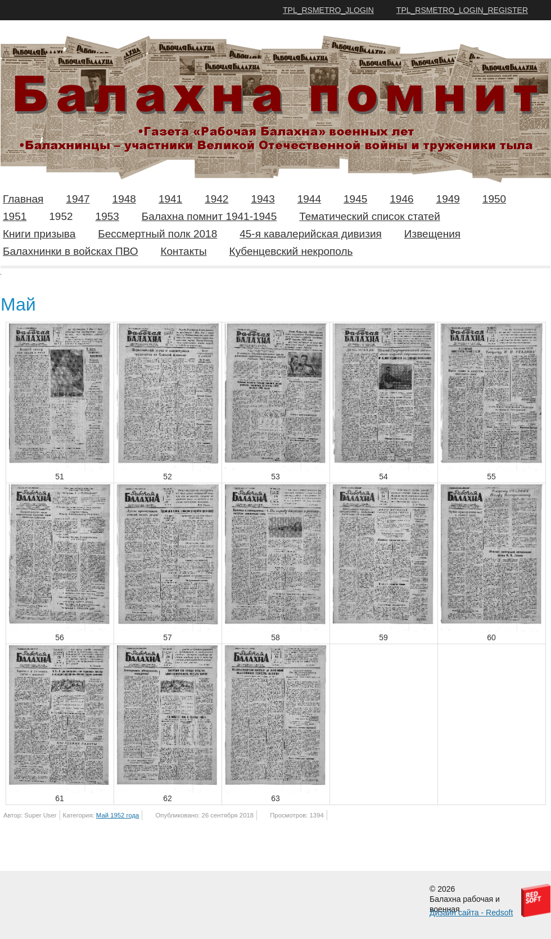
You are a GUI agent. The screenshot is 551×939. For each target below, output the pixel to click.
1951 (14, 216)
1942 (216, 199)
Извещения (432, 234)
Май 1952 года (117, 815)
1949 (448, 199)
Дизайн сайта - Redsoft (471, 912)
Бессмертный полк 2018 (157, 234)
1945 (355, 199)
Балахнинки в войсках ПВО (70, 251)
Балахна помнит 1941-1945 (209, 216)
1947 (77, 199)
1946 (401, 199)
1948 (124, 199)
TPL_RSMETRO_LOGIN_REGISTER (462, 10)
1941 (170, 199)
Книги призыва (39, 234)
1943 (262, 199)
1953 (107, 216)
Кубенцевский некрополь (291, 251)
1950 (494, 199)
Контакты (183, 251)
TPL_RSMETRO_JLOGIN (328, 10)
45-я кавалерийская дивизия (311, 234)
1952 (61, 216)
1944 (309, 199)
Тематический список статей (369, 216)
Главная (23, 199)
